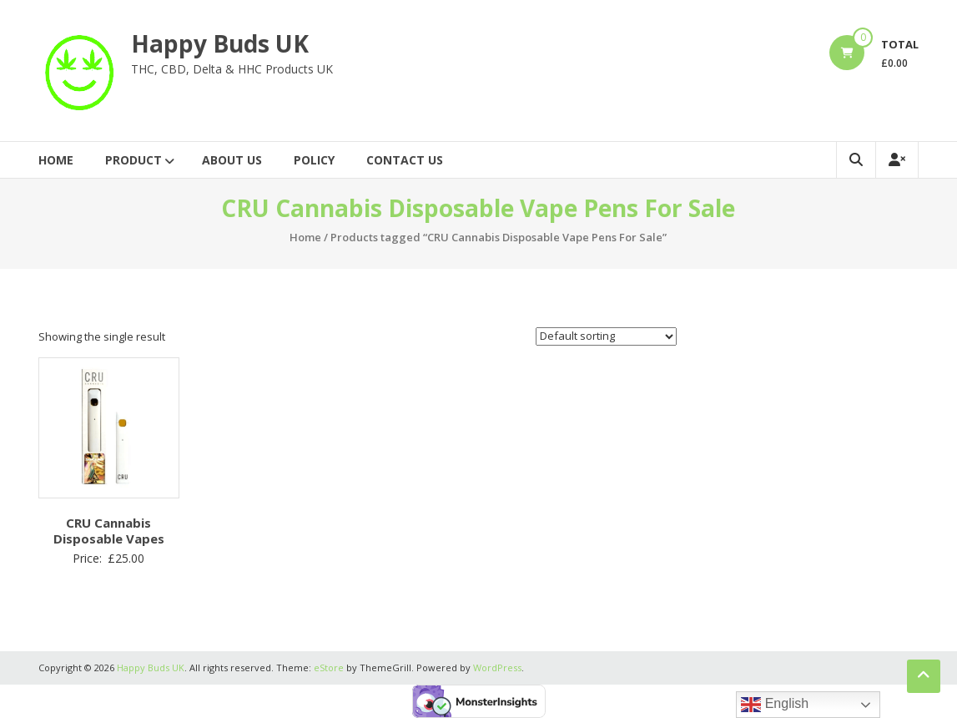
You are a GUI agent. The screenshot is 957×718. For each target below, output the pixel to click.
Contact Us (404, 160)
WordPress (497, 667)
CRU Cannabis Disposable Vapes (108, 531)
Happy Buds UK (220, 43)
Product (133, 160)
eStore (329, 667)
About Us (232, 160)
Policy (314, 160)
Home (55, 160)
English (774, 705)
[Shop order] (606, 336)
